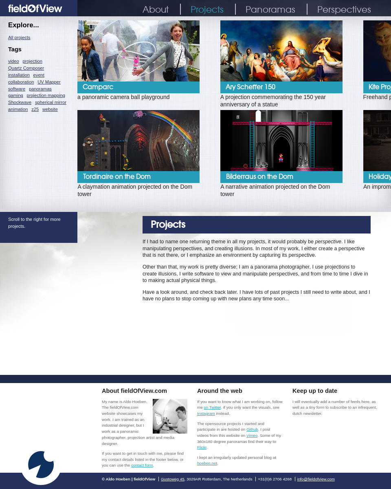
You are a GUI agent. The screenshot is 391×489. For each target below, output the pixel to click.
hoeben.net (207, 463)
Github (252, 429)
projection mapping (45, 95)
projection (32, 61)
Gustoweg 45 (173, 479)
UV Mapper (49, 81)
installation (19, 75)
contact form (142, 465)
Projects (207, 9)
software (16, 88)
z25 (35, 109)
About (156, 9)
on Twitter (212, 407)
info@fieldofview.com (316, 479)
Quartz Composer (26, 68)
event (38, 75)
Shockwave (19, 102)
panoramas (40, 88)
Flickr (201, 447)
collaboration (21, 81)
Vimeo (252, 435)
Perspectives (344, 9)
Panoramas (270, 9)
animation (18, 109)
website (50, 109)
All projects (19, 37)
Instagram (206, 413)
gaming (15, 95)
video (13, 61)
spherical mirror (50, 102)
